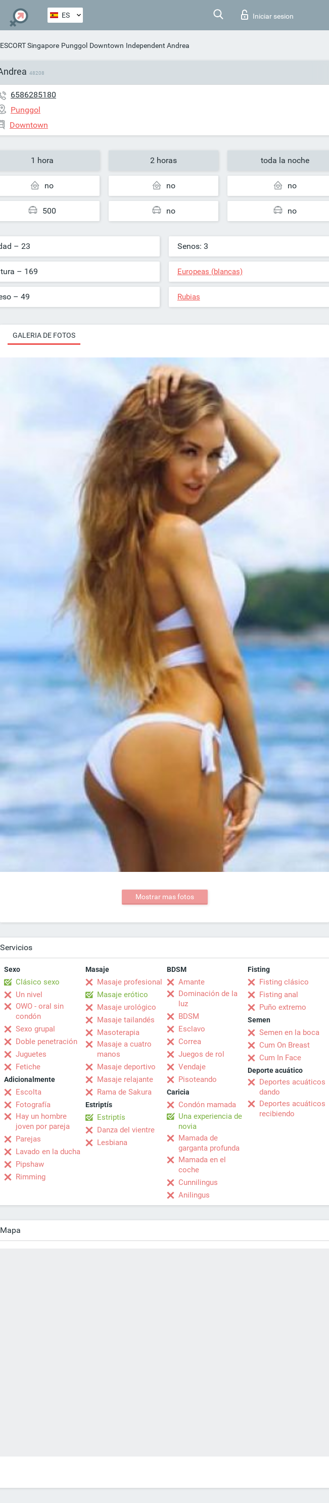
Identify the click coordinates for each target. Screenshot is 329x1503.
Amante (191, 982)
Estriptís (111, 1117)
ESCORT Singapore (29, 45)
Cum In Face (280, 1057)
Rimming (30, 1176)
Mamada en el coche (202, 1164)
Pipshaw (30, 1164)
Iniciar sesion (267, 14)
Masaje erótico (122, 994)
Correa (189, 1041)
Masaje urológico (126, 1007)
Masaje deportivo (126, 1066)
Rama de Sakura (124, 1092)
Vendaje (192, 1066)
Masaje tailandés (126, 1019)
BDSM (188, 1016)
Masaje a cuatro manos (124, 1049)
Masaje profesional (129, 982)
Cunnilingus (198, 1182)
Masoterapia (118, 1032)
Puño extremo (282, 1007)
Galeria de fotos (44, 335)
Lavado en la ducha (48, 1151)
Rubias (188, 296)
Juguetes (31, 1054)
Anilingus (194, 1195)
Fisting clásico (284, 982)
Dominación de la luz (208, 998)
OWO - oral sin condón (40, 1011)
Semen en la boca (289, 1032)
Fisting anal (278, 994)
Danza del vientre (126, 1129)
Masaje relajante (125, 1079)
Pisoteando (197, 1079)
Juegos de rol (201, 1054)
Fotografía (33, 1104)
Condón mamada (207, 1104)
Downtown (106, 45)
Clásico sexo (38, 982)
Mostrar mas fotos (164, 897)
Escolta (28, 1092)
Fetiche (28, 1066)
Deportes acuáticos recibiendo (292, 1108)
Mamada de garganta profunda (209, 1143)
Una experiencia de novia (210, 1121)
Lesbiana (112, 1142)
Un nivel (29, 994)
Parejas (28, 1139)
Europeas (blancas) (210, 271)
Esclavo (191, 1028)
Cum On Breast (284, 1045)
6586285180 (33, 94)
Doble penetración (46, 1041)
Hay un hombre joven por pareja (43, 1121)
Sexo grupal (35, 1028)
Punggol (74, 45)
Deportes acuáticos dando (292, 1087)
